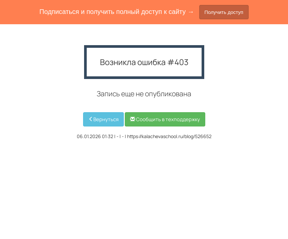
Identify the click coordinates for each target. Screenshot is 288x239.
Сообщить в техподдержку (165, 119)
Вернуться (103, 119)
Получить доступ (224, 12)
